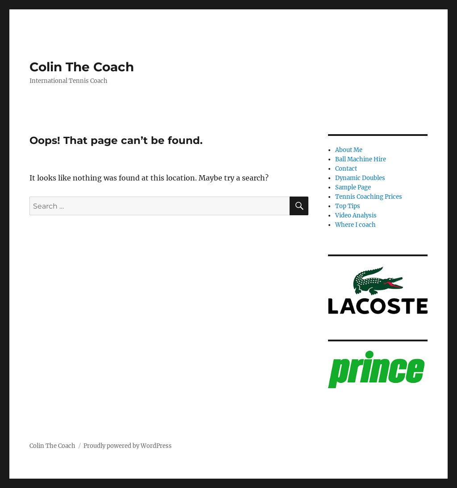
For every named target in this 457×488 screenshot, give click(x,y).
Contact (346, 168)
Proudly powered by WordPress (127, 446)
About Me (348, 150)
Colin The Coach (81, 66)
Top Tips (347, 206)
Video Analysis (356, 215)
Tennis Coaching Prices (368, 197)
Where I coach (355, 225)
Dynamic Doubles (360, 178)
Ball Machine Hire (360, 159)
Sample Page (353, 187)
